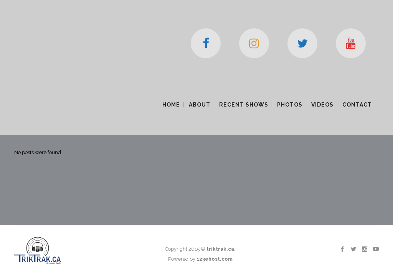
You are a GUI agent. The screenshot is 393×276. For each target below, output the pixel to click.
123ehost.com (214, 191)
